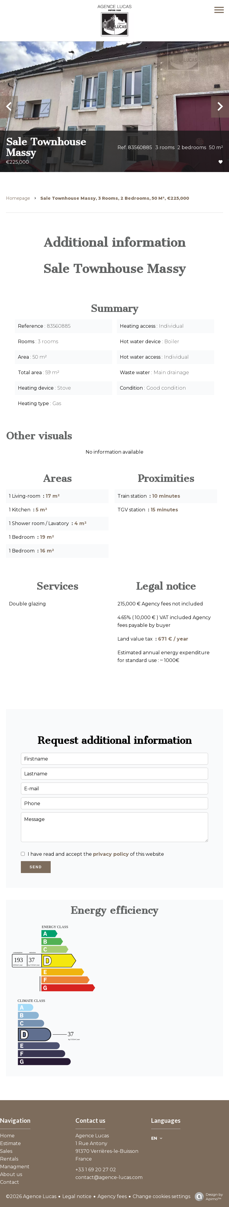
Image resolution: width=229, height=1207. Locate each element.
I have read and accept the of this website (96, 854)
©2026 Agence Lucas (31, 1196)
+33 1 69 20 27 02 (95, 1169)
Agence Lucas (92, 1136)
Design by (207, 1196)
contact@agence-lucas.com (109, 1177)
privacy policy (111, 854)
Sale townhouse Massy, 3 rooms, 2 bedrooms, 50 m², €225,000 (114, 198)
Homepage (18, 198)
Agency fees (112, 1196)
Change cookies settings (161, 1196)
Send (36, 867)
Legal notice (77, 1196)
